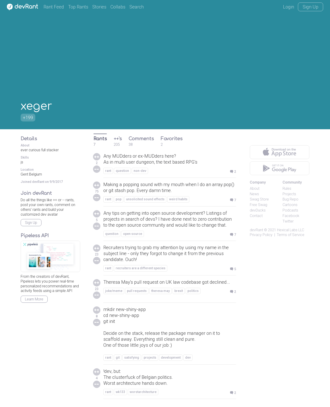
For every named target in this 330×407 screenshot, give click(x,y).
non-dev (140, 171)
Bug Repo (290, 199)
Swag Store (259, 199)
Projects (289, 194)
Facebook (291, 216)
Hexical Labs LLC (290, 230)
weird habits (178, 199)
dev (188, 357)
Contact (256, 216)
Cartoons (290, 205)
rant (108, 171)
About (254, 188)
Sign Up (310, 7)
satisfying (131, 357)
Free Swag (258, 205)
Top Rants (78, 7)
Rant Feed (54, 7)
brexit (178, 291)
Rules (287, 188)
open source (132, 234)
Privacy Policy (261, 235)
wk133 (120, 392)
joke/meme (113, 291)
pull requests (137, 291)
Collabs (117, 7)
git (118, 357)
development (171, 357)
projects (150, 357)
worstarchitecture (143, 392)
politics (193, 291)
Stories (99, 7)
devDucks (258, 210)
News (254, 194)
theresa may (160, 291)
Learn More (34, 299)
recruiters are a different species (140, 268)
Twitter (288, 221)
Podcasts (290, 210)
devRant (256, 230)
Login (288, 7)
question (122, 171)
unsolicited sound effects (145, 199)
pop (118, 199)
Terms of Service (290, 235)
